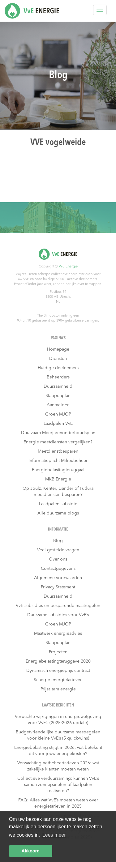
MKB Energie (58, 479)
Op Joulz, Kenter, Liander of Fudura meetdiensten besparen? (58, 491)
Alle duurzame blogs (58, 513)
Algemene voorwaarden (58, 578)
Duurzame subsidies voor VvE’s (58, 615)
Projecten (58, 652)
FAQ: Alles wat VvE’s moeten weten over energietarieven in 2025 (58, 803)
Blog (58, 541)
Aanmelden (58, 405)
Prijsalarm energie (58, 689)
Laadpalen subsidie (58, 504)
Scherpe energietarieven (58, 680)
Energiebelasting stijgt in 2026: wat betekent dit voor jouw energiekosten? (58, 750)
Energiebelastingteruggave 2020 (58, 661)
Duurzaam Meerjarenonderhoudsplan (58, 433)
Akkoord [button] (31, 850)
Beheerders (58, 377)
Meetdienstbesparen (58, 451)
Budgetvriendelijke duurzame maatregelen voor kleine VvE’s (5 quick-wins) (58, 735)
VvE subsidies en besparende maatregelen (58, 606)
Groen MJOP (58, 414)
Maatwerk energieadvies (58, 633)
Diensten (58, 358)
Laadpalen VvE (58, 423)
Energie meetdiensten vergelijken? (58, 442)
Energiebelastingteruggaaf (58, 470)
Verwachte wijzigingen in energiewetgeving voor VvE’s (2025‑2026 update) (58, 720)
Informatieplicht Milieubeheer (58, 461)
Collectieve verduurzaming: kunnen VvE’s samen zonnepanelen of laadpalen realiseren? (58, 784)
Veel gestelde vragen (58, 550)
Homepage (58, 349)
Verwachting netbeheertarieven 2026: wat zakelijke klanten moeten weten (58, 766)
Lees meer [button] (54, 835)
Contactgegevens (58, 568)
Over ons (58, 559)
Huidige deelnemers (58, 368)
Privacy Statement (58, 587)
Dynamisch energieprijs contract (58, 670)
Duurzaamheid (58, 386)
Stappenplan (58, 396)
